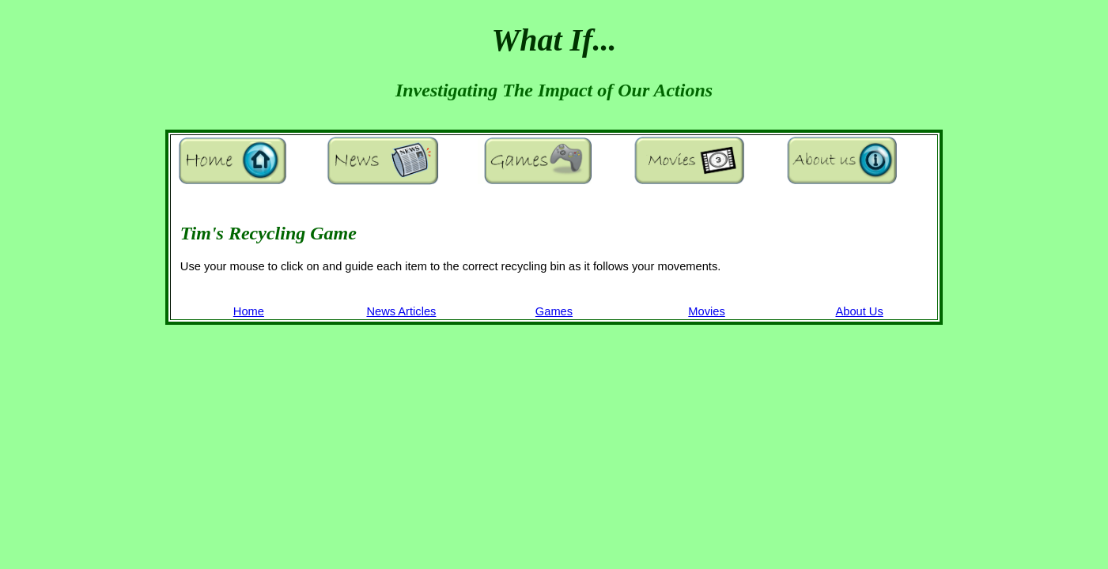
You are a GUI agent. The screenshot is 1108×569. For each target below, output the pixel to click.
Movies (706, 311)
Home (248, 311)
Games (554, 311)
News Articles (401, 311)
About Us (859, 311)
